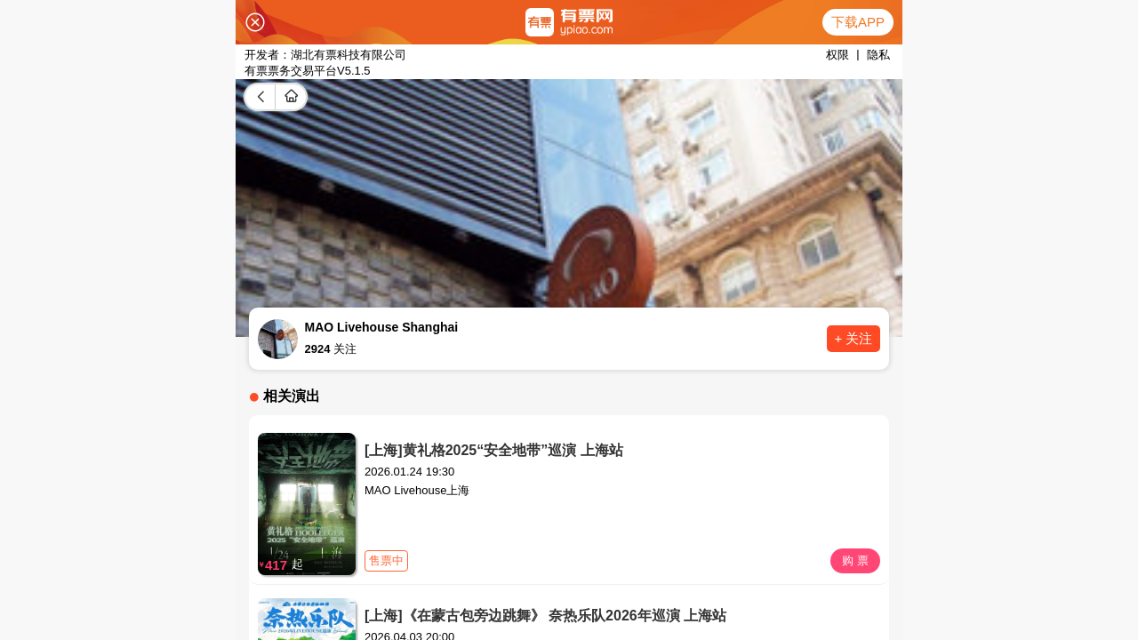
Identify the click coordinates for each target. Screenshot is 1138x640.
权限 (837, 54)
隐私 (878, 54)
